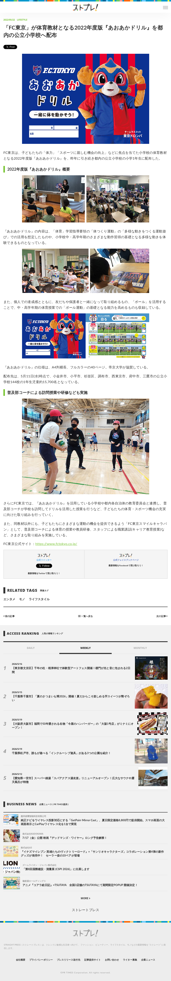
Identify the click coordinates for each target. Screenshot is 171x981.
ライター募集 (130, 959)
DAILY (31, 648)
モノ (22, 599)
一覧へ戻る (85, 616)
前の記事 (9, 616)
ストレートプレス (85, 910)
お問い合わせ (112, 959)
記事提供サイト (92, 959)
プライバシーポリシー (41, 959)
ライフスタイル (39, 599)
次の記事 (162, 616)
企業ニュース (148, 959)
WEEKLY (85, 648)
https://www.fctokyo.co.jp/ (56, 544)
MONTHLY (140, 648)
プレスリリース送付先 (68, 959)
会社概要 (20, 959)
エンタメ (9, 599)
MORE (85, 898)
